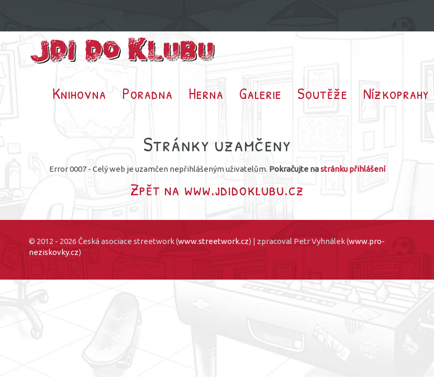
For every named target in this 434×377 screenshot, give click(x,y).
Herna (206, 93)
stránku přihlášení (352, 168)
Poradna (147, 93)
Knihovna (79, 93)
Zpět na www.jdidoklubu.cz (217, 189)
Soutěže (322, 93)
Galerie (260, 93)
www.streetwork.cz (213, 241)
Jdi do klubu (123, 50)
